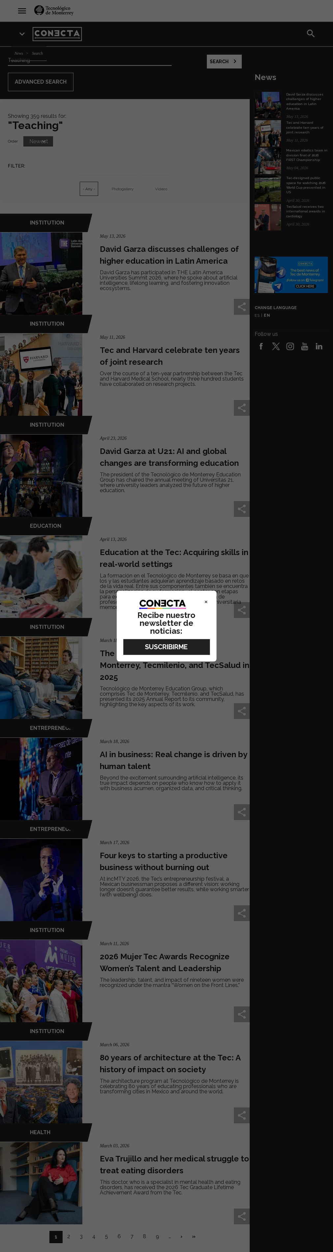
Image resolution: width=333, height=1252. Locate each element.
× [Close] (206, 601)
